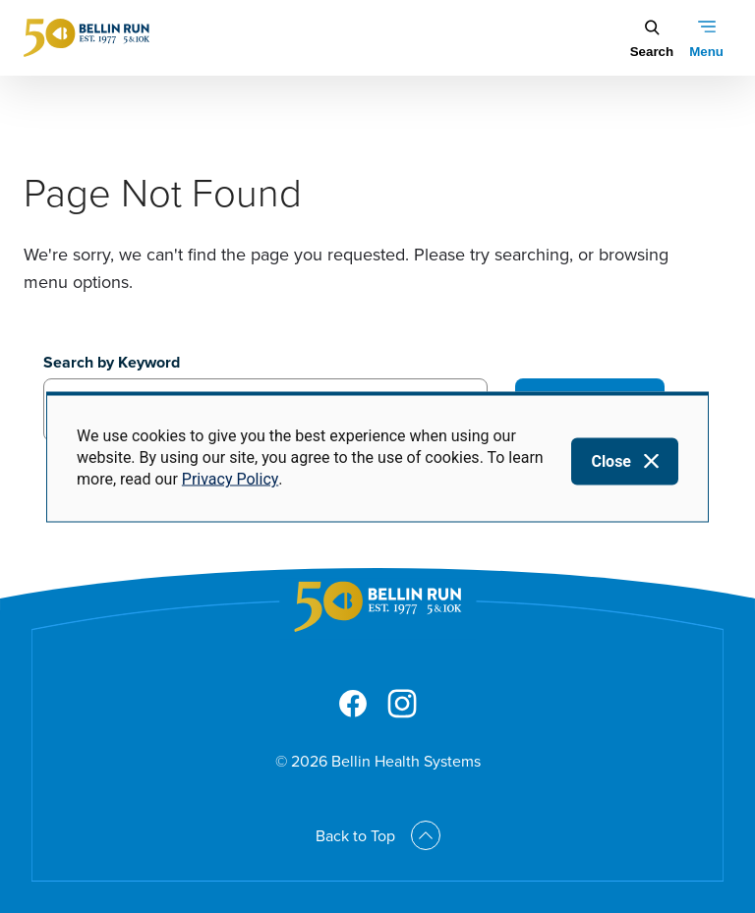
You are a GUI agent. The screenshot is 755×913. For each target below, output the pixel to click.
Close (611, 460)
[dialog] (377, 456)
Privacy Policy (230, 479)
